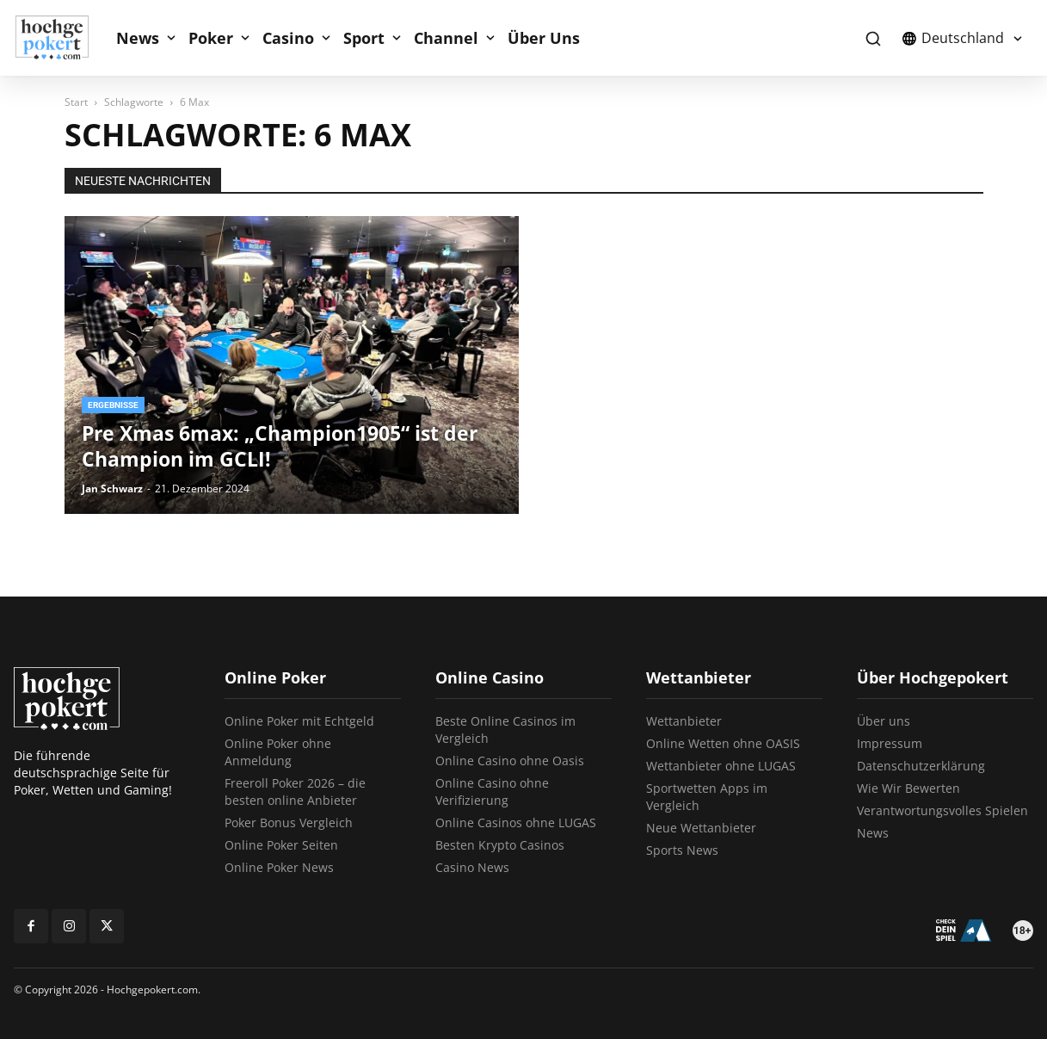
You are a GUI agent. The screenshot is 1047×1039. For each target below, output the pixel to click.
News (137, 38)
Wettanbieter (684, 721)
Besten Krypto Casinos (499, 845)
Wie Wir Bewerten (908, 788)
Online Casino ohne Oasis (509, 760)
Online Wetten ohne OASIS (723, 743)
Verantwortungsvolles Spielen (942, 810)
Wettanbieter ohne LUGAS (721, 766)
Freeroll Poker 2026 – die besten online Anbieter (295, 791)
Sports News (682, 850)
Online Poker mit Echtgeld (299, 721)
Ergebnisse (113, 405)
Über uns (883, 721)
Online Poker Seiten (281, 845)
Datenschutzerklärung (921, 766)
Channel (446, 38)
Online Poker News (279, 867)
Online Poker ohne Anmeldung (278, 752)
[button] (872, 38)
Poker (210, 38)
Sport (364, 38)
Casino (288, 38)
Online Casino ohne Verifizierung (492, 791)
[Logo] (61, 37)
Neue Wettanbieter (701, 827)
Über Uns (544, 38)
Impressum (889, 743)
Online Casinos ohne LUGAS (515, 822)
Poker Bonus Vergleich (289, 822)
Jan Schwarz (112, 488)
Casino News (472, 867)
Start (76, 102)
